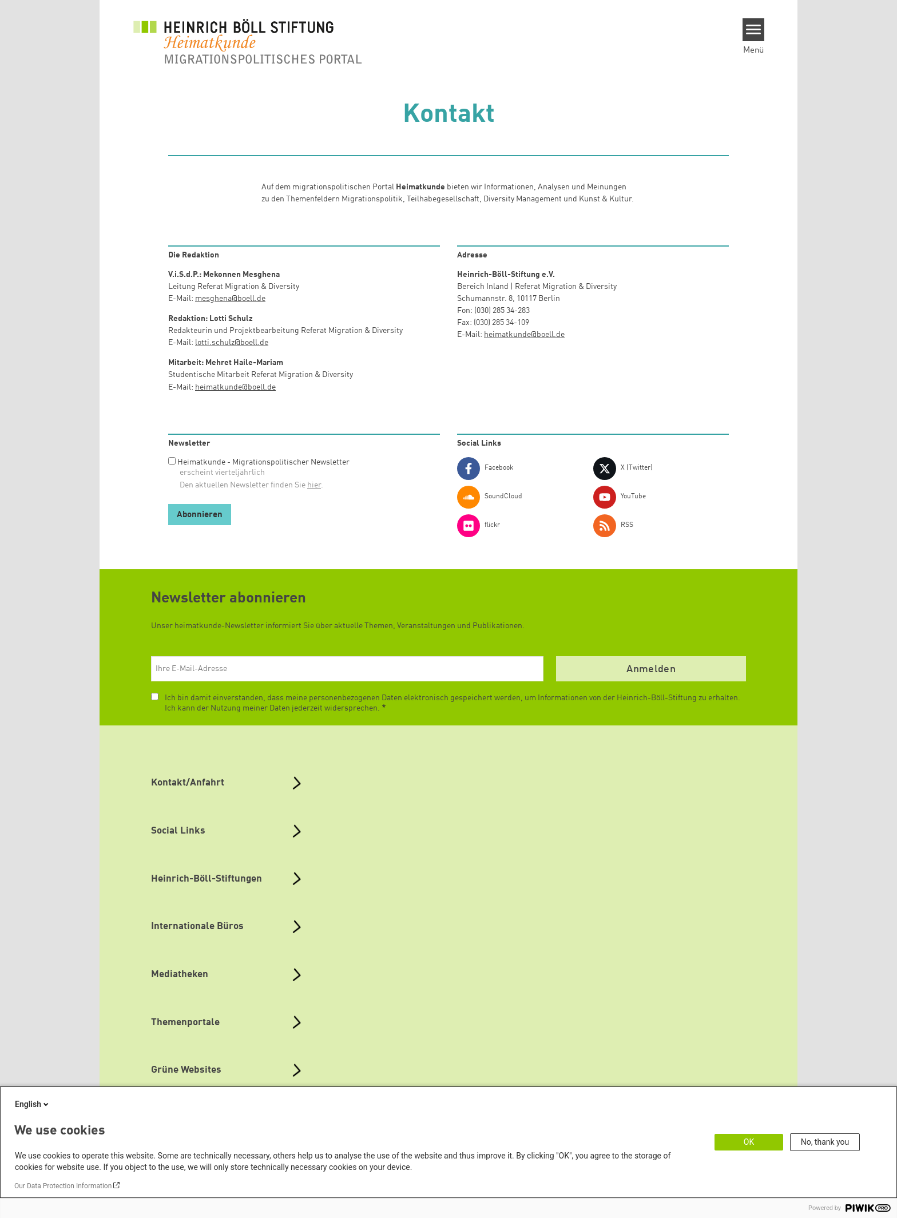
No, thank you (825, 1141)
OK (749, 1141)
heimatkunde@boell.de (235, 387)
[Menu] (754, 29)
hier (314, 485)
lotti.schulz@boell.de (231, 343)
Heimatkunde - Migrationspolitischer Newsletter (263, 462)
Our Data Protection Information (63, 1186)
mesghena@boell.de (230, 299)
